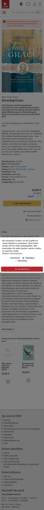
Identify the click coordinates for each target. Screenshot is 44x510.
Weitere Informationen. (12, 253)
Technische (13, 258)
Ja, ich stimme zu (22, 269)
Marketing (21, 261)
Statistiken (28, 258)
